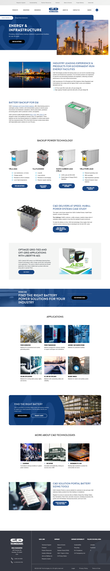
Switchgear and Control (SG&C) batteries (23, 106)
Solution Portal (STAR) (63, 550)
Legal (73, 568)
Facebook (92, 547)
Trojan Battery (80, 2)
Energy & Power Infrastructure (21, 17)
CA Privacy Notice (62, 556)
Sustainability (33, 2)
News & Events (68, 2)
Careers (58, 2)
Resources (37, 10)
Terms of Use (96, 568)
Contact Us (76, 10)
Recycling (76, 547)
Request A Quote (21, 2)
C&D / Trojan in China (63, 553)
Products (15, 10)
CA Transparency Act (79, 553)
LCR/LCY (41, 114)
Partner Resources (46, 2)
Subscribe (90, 2)
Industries (26, 10)
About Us (65, 10)
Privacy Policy (83, 568)
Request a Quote (46, 558)
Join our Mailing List (47, 556)
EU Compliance (78, 550)
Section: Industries (6, 17)
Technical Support (46, 545)
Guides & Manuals (46, 553)
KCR (35, 114)
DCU (31, 114)
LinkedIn (92, 545)
